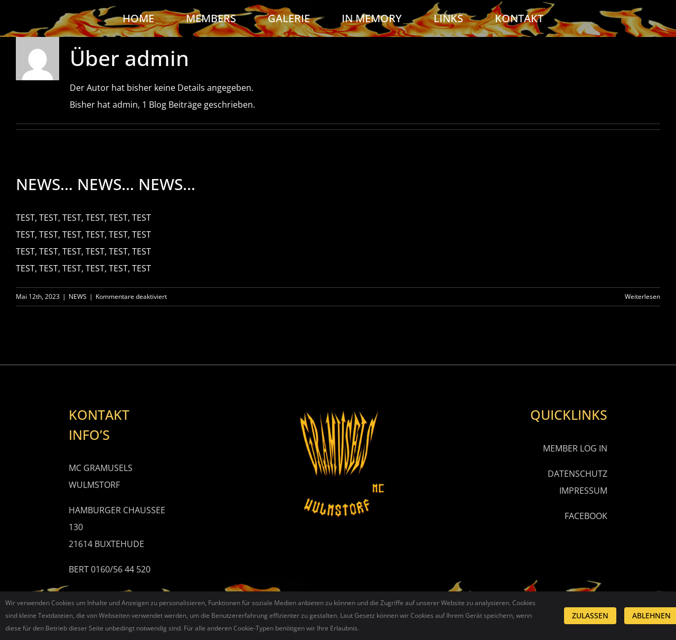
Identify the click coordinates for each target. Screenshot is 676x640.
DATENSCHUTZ (577, 473)
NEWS (78, 296)
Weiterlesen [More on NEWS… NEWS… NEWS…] (642, 296)
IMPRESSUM (583, 490)
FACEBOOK (586, 516)
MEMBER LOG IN (575, 448)
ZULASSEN (590, 615)
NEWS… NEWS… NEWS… (105, 184)
